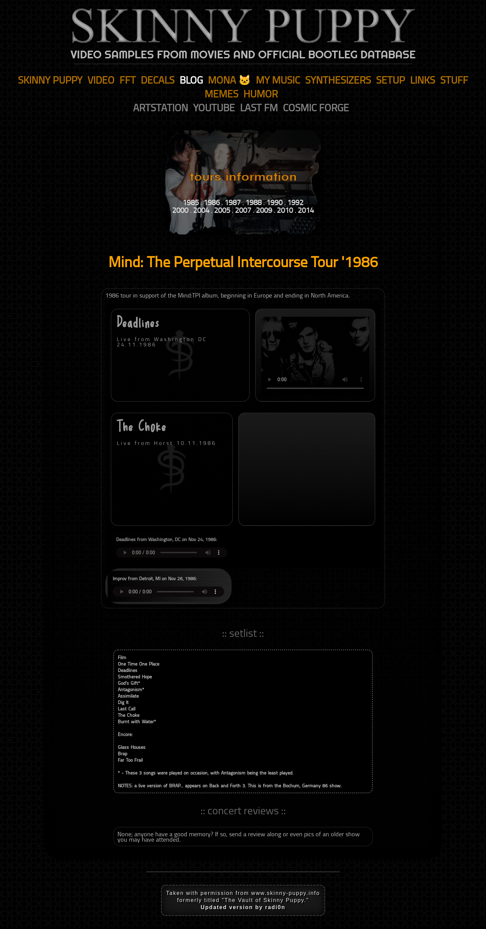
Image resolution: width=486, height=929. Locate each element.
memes (221, 94)
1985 (191, 202)
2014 (306, 210)
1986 (212, 202)
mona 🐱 (229, 80)
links (422, 80)
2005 (222, 210)
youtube (214, 107)
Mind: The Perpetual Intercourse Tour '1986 (243, 261)
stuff (454, 80)
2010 (285, 210)
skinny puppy (50, 80)
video (100, 80)
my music (278, 80)
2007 (243, 210)
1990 (274, 202)
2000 (180, 210)
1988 (253, 202)
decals (157, 80)
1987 (232, 202)
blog (191, 80)
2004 (201, 210)
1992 (295, 202)
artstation (160, 107)
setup (390, 80)
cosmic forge (316, 107)
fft (127, 80)
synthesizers (338, 80)
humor (260, 94)
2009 (264, 210)
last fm (259, 107)
